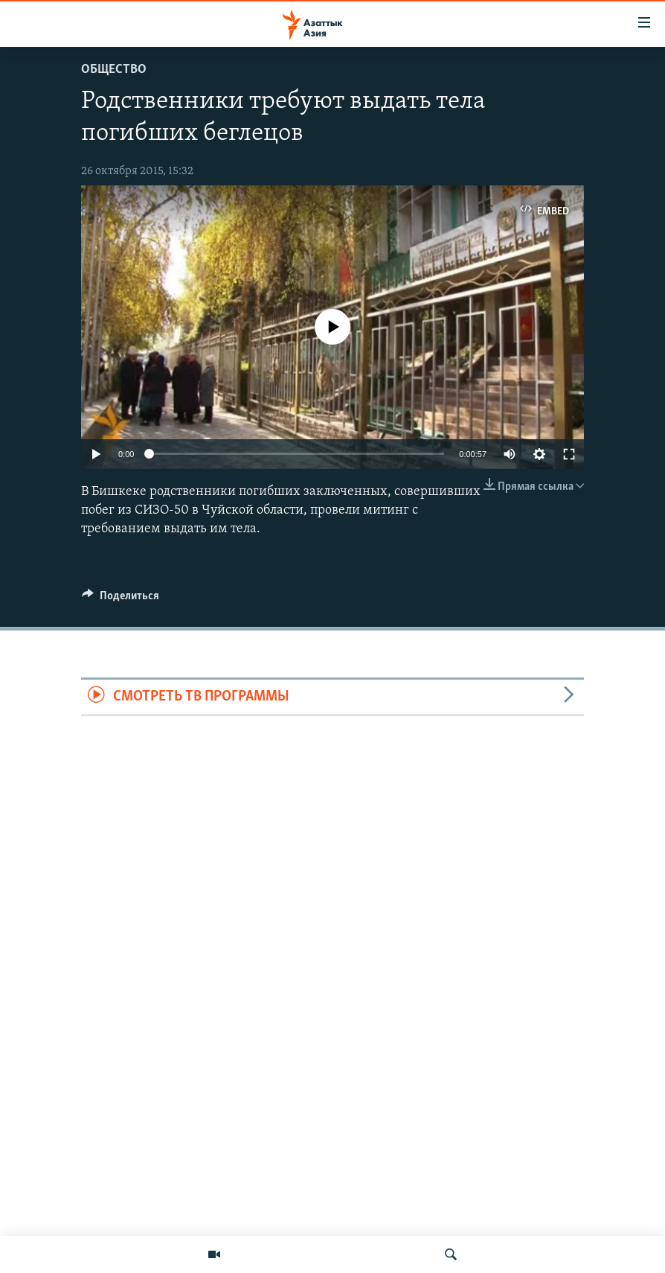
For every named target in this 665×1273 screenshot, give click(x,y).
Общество (114, 70)
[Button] (120, 599)
